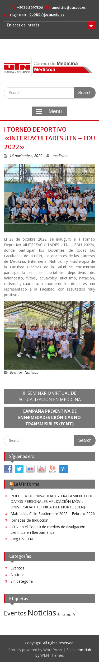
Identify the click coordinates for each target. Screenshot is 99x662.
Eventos (16, 372)
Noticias (31, 372)
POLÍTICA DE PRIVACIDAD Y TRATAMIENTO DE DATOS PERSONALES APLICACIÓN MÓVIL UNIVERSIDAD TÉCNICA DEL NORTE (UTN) (52, 501)
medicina (60, 155)
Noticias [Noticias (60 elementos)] (41, 612)
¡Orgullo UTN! (22, 538)
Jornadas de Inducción (29, 520)
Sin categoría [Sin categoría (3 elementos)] (66, 614)
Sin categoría (22, 581)
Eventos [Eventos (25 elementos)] (15, 613)
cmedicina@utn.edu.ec (68, 8)
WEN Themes (52, 655)
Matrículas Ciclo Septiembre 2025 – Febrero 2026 (53, 513)
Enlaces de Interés (23, 25)
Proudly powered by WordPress (35, 649)
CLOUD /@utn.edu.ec (46, 15)
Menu (49, 111)
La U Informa (26, 484)
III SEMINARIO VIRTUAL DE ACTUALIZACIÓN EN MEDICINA (49, 396)
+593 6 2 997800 (30, 8)
